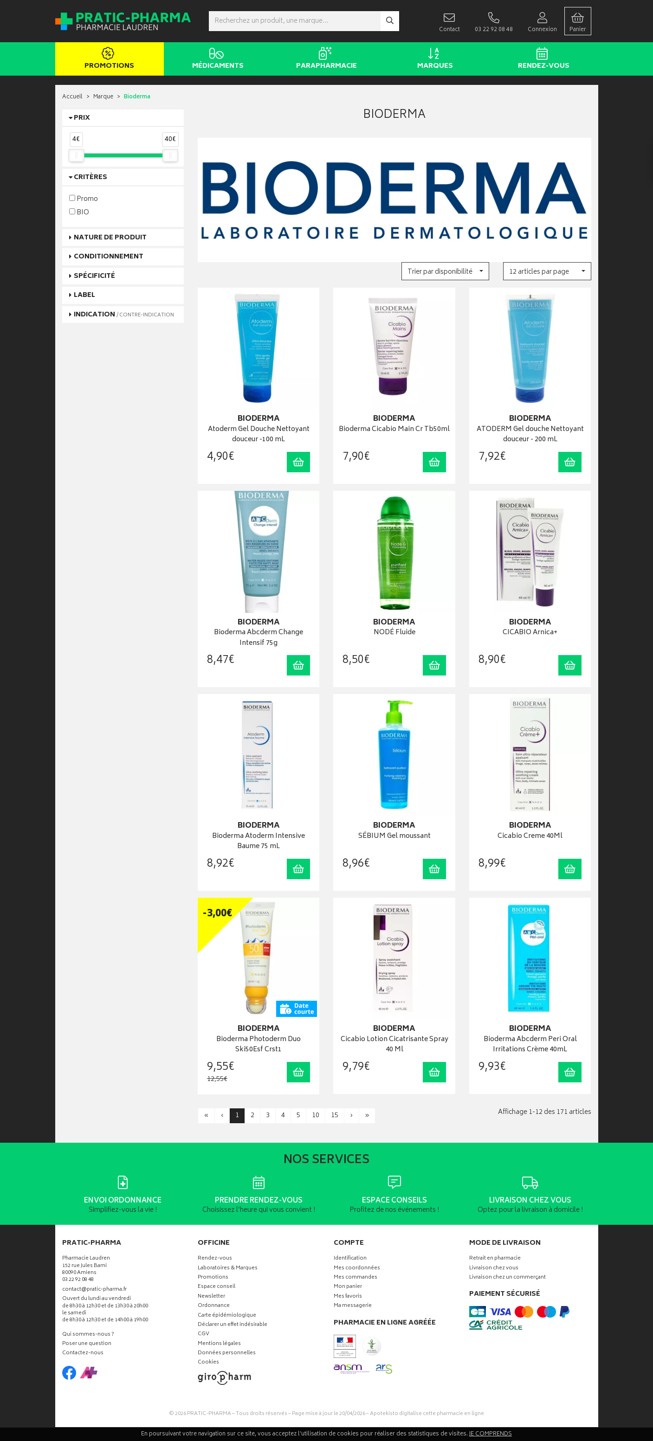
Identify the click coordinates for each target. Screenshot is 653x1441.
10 (315, 1115)
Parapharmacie (325, 59)
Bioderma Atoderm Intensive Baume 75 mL (258, 841)
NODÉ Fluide (394, 633)
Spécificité (94, 276)
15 (334, 1115)
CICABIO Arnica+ (530, 633)
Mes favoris (348, 1297)
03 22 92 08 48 (78, 1280)
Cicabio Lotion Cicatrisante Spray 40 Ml (394, 1045)
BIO (79, 212)
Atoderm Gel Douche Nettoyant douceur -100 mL (259, 435)
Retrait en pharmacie (495, 1259)
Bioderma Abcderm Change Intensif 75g (258, 638)
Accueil (72, 97)
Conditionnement (108, 257)
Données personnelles (227, 1353)
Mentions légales (219, 1344)
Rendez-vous (542, 59)
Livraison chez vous (493, 1269)
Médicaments (216, 59)
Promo (83, 198)
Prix (82, 118)
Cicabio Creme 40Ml (530, 836)
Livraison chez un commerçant (507, 1278)
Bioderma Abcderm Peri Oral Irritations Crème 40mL (530, 1045)
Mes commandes (355, 1278)
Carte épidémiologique (227, 1316)
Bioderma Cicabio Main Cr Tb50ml (394, 430)
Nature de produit (110, 238)
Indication (124, 315)
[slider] (76, 155)
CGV (203, 1334)
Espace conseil (216, 1287)
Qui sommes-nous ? (88, 1335)
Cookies (208, 1363)
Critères (90, 177)
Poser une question (86, 1344)
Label (84, 295)
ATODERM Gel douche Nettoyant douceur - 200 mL (530, 435)
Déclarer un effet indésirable (232, 1325)
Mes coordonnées (357, 1269)
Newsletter (211, 1297)
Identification (350, 1259)
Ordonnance (214, 1306)
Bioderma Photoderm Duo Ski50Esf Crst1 (258, 1045)
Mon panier (348, 1287)
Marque (103, 97)
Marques (433, 59)
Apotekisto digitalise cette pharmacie (427, 1413)
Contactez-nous (82, 1353)
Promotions (108, 59)
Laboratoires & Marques (228, 1269)
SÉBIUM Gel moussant (394, 836)
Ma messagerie (353, 1306)
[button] (445, 271)
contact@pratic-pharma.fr (94, 1290)
